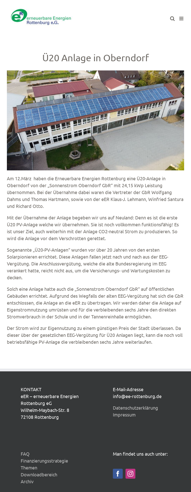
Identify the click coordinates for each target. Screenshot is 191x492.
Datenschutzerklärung (135, 407)
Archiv (27, 481)
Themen (29, 467)
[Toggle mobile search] (172, 18)
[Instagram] (130, 474)
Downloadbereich (39, 474)
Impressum (124, 414)
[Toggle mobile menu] (181, 18)
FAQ (25, 454)
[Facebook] (118, 474)
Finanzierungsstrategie (44, 460)
